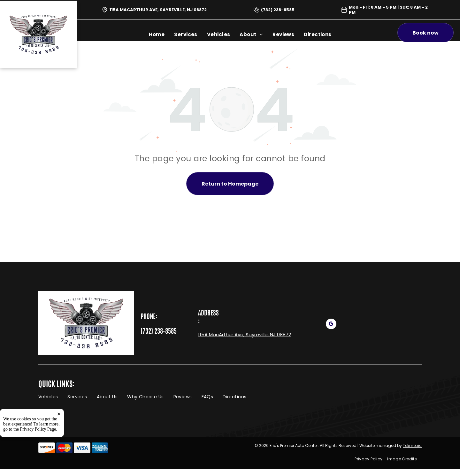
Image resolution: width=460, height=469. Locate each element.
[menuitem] (156, 34)
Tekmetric (412, 445)
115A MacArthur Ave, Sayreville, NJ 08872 (158, 10)
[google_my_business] (331, 325)
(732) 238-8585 (278, 10)
